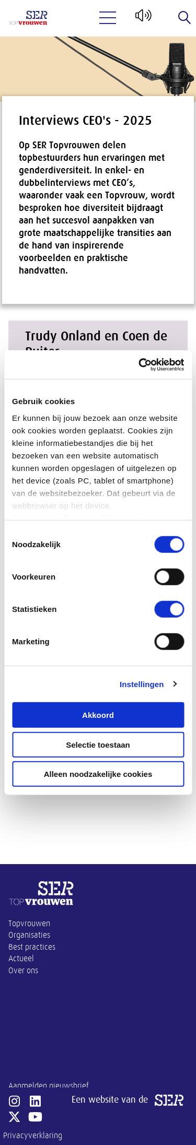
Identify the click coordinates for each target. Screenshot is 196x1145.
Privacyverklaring (32, 1135)
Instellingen (142, 683)
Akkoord (98, 715)
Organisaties (29, 935)
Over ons (23, 970)
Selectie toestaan (98, 744)
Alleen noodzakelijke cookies (98, 774)
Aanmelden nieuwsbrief (48, 1086)
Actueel (21, 958)
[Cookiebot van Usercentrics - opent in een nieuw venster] (139, 364)
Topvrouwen (29, 923)
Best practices (31, 947)
